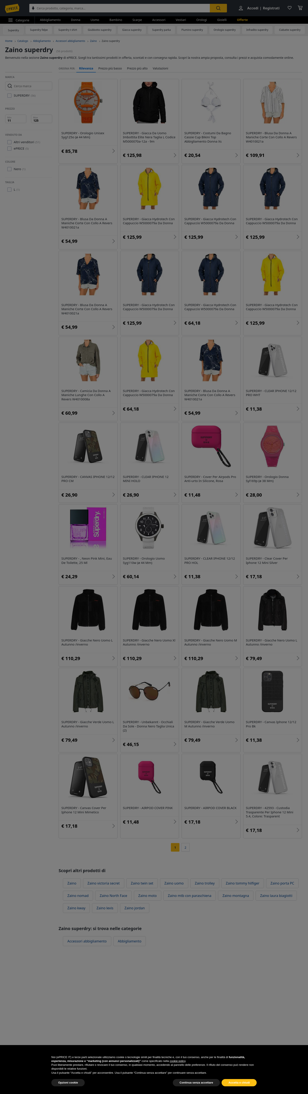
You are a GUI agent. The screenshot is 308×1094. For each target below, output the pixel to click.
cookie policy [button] (177, 1068)
